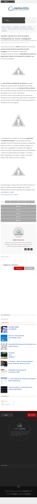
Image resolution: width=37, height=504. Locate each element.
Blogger (15, 494)
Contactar (31, 415)
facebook (19, 268)
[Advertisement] (17, 294)
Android (8, 27)
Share (18, 210)
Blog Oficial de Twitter (11, 194)
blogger (29, 268)
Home (3, 27)
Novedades (23, 27)
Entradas (5, 401)
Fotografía (15, 27)
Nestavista (25, 491)
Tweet (18, 206)
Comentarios (6, 404)
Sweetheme (28, 494)
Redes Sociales (25, 42)
